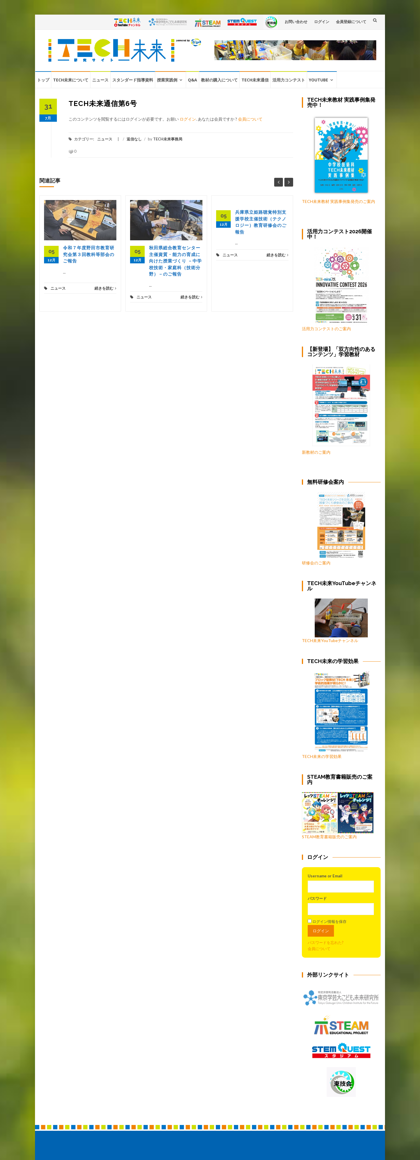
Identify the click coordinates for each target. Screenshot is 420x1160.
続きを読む (105, 288)
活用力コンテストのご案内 (326, 328)
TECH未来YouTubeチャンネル (335, 621)
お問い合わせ (296, 21)
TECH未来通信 (255, 80)
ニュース (100, 80)
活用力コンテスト (288, 80)
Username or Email (325, 876)
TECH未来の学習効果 (322, 756)
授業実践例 (167, 80)
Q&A (192, 80)
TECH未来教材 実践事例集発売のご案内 (338, 201)
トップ (43, 80)
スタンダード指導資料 (132, 80)
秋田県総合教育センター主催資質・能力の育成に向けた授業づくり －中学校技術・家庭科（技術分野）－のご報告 (175, 261)
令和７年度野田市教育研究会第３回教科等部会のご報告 (88, 254)
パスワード (317, 898)
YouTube (318, 80)
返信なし (134, 139)
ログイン (321, 21)
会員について (250, 118)
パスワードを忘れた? (326, 942)
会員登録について (351, 21)
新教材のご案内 (316, 452)
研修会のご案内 (333, 528)
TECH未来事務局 (167, 139)
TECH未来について (70, 80)
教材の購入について (219, 80)
